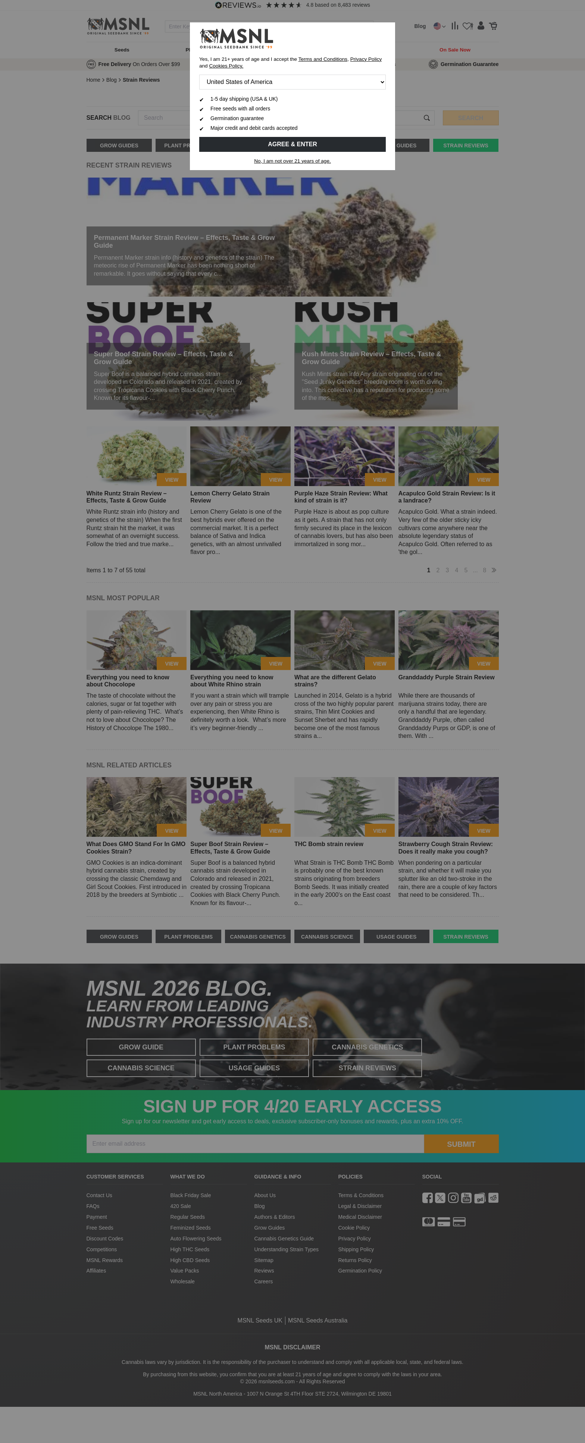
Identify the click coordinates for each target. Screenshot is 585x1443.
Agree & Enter (292, 144)
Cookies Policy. (226, 66)
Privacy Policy (366, 59)
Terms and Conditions (322, 59)
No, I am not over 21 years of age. (292, 161)
